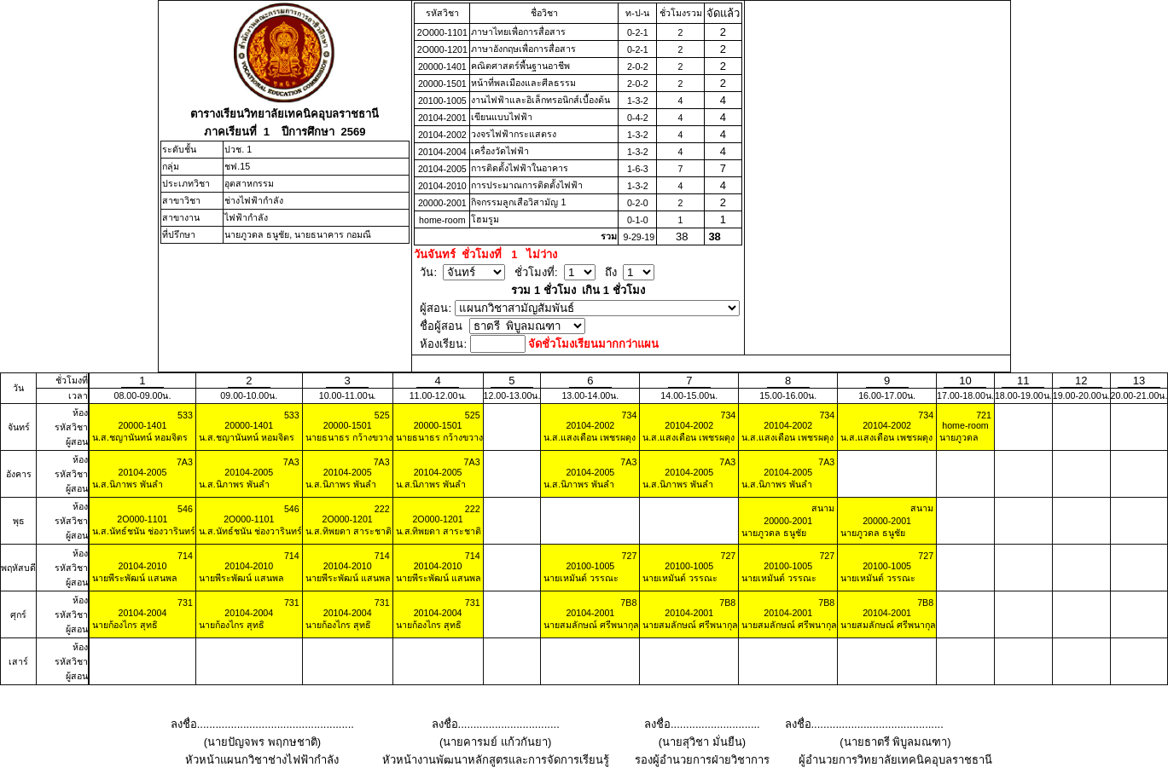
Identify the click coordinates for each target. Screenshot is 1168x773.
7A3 (185, 462)
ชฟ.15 (237, 166)
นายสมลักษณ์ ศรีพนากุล (590, 625)
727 (629, 556)
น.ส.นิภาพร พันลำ (126, 484)
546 (185, 509)
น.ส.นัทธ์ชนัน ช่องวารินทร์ (142, 531)
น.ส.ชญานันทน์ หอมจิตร (139, 437)
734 (629, 415)
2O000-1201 (442, 49)
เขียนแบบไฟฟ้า (501, 117)
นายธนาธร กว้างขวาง (347, 437)
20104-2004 (442, 152)
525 (382, 415)
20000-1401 (442, 66)
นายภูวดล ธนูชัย (772, 533)
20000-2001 (442, 203)
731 (185, 602)
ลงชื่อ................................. (496, 724)
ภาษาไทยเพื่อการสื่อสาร (518, 31)
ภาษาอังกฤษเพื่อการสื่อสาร (523, 48)
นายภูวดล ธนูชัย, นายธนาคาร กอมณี (297, 234)
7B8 (628, 602)
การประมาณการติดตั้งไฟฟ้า (527, 185)
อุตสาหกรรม (249, 183)
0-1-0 (637, 220)
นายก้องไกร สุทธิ (124, 625)
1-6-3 (637, 169)
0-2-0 (637, 203)
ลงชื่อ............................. (702, 724)
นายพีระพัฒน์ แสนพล (133, 578)
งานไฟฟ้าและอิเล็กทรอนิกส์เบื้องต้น (540, 100)
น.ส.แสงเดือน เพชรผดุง (588, 437)
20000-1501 (442, 83)
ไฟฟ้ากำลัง (246, 217)
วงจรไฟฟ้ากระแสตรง (513, 134)
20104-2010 (442, 186)
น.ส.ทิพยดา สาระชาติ (347, 531)
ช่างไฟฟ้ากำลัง (253, 200)
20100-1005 (442, 100)
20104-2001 (442, 117)
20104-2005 (442, 169)
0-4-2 (637, 117)
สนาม (822, 508)
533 (185, 415)
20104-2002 (442, 135)
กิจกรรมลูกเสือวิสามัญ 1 (518, 202)
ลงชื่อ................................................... (262, 724)
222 (382, 509)
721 (983, 415)
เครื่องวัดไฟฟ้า (500, 151)
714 (185, 556)
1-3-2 (637, 100)
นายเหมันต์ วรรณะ (580, 578)
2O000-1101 (442, 32)
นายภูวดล (958, 437)
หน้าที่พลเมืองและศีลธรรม (523, 83)
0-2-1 (637, 32)
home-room (442, 220)
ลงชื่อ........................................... (864, 724)
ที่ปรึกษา (178, 234)
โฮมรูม (485, 219)
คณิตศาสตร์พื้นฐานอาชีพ (520, 66)
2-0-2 (637, 66)
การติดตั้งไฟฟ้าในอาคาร (519, 168)
